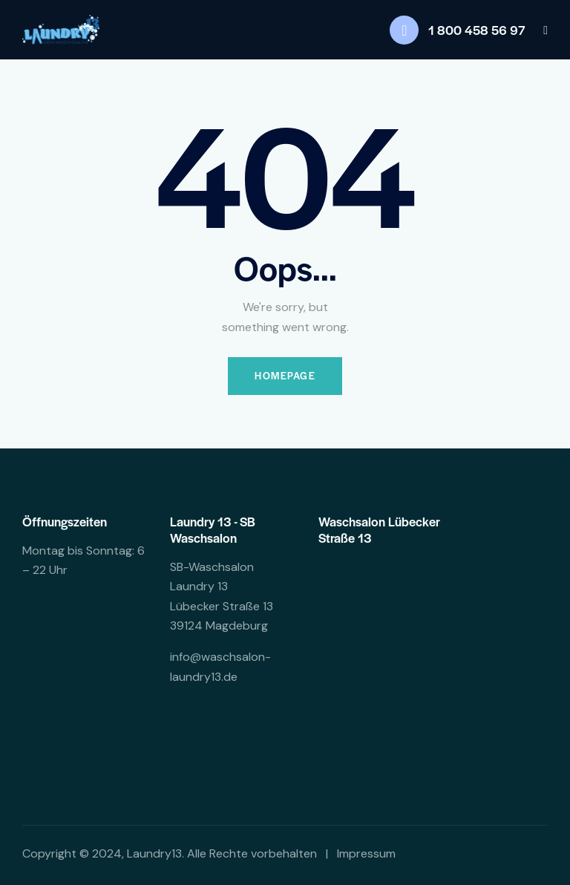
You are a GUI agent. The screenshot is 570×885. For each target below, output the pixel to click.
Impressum (366, 853)
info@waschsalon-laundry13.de (220, 667)
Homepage (285, 376)
